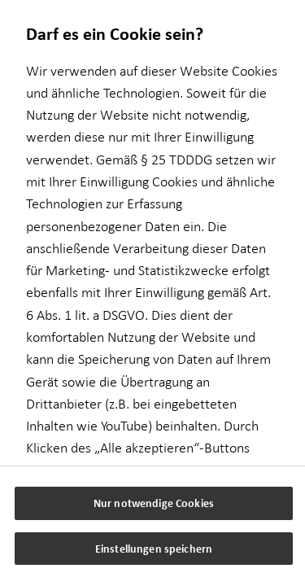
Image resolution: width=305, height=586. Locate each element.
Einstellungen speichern (153, 548)
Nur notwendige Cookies (154, 502)
